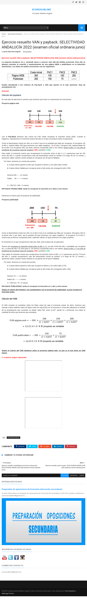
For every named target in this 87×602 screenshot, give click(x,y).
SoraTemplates (70, 597)
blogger (64, 481)
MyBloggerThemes (8, 599)
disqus (82, 481)
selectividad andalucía (15, 34)
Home (4, 34)
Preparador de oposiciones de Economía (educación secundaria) (32, 495)
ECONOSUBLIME (41, 9)
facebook (73, 481)
